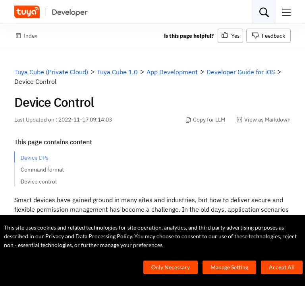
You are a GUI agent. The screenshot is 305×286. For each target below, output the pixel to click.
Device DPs (34, 157)
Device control (39, 181)
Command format (42, 169)
